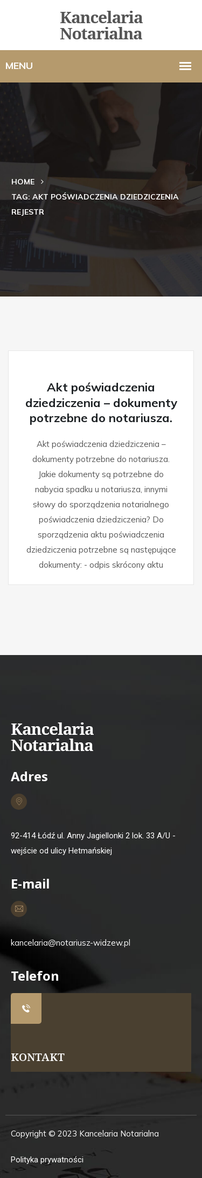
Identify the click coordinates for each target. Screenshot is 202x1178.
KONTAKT (38, 1057)
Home (22, 182)
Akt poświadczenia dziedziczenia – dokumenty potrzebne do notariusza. (101, 402)
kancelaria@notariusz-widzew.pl (70, 943)
